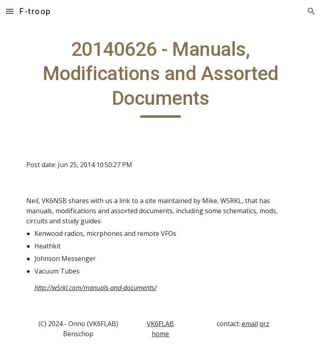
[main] (160, 77)
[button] (9, 11)
